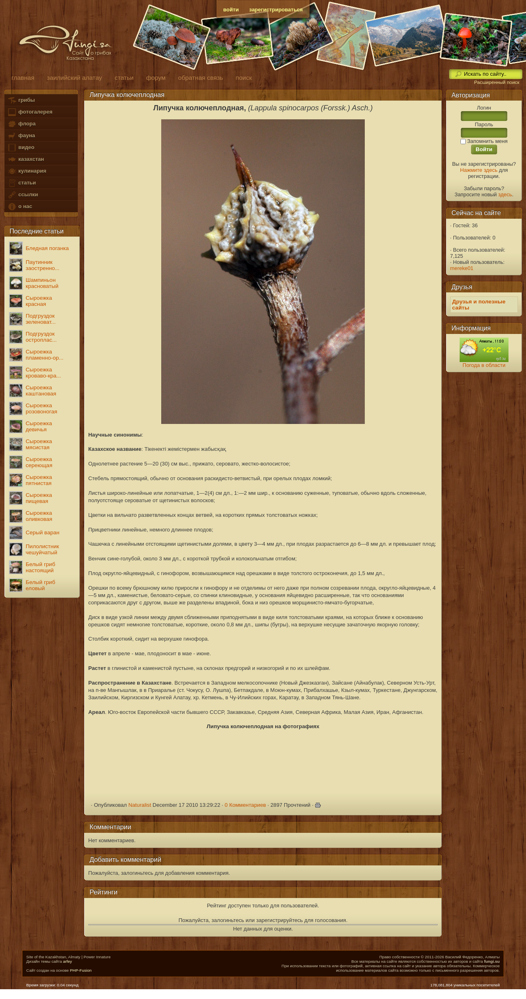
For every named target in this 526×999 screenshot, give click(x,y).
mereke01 (461, 268)
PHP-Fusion (81, 970)
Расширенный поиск (496, 82)
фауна (21, 136)
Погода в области (483, 365)
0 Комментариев (245, 805)
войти (231, 10)
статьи (21, 183)
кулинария (26, 171)
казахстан (25, 159)
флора (21, 124)
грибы (21, 100)
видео (21, 148)
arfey (67, 961)
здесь (505, 194)
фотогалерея (30, 112)
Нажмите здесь (479, 170)
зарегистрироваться (276, 10)
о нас (19, 207)
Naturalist (139, 805)
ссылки (22, 195)
